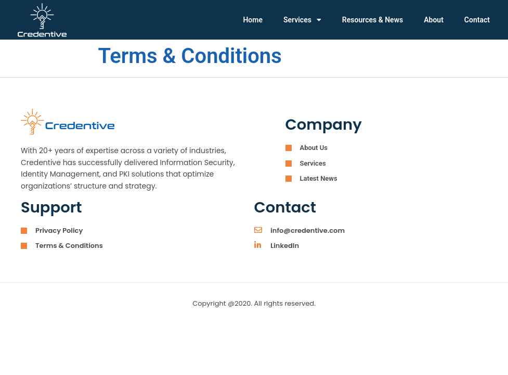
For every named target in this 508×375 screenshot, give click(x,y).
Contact (477, 20)
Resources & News (372, 20)
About (434, 20)
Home (253, 20)
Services (302, 20)
